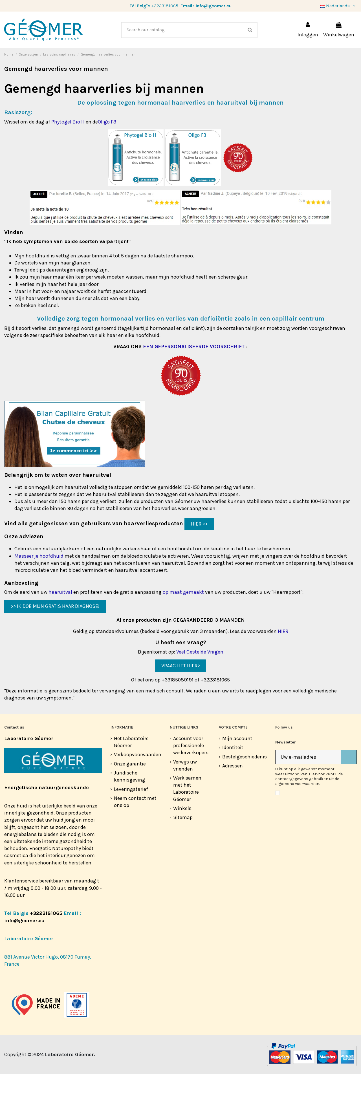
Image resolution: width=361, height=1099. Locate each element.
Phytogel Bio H (68, 147)
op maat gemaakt (183, 617)
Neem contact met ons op (135, 826)
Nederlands (338, 5)
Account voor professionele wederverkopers (190, 770)
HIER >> (199, 549)
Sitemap (183, 842)
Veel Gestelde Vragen (199, 677)
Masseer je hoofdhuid (38, 581)
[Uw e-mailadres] (308, 782)
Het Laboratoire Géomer (131, 766)
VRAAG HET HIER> (180, 690)
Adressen (232, 790)
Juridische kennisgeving (129, 801)
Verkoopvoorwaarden (137, 779)
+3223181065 (164, 5)
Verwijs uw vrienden (185, 790)
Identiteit (232, 772)
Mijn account (237, 763)
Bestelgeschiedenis (244, 781)
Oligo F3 (107, 147)
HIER (283, 656)
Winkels (182, 833)
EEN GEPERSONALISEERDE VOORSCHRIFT (194, 371)
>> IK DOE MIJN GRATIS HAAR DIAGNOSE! (55, 631)
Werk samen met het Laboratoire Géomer (187, 813)
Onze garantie (130, 788)
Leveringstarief (131, 814)
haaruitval (60, 617)
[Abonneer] (348, 782)
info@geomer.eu (214, 5)
